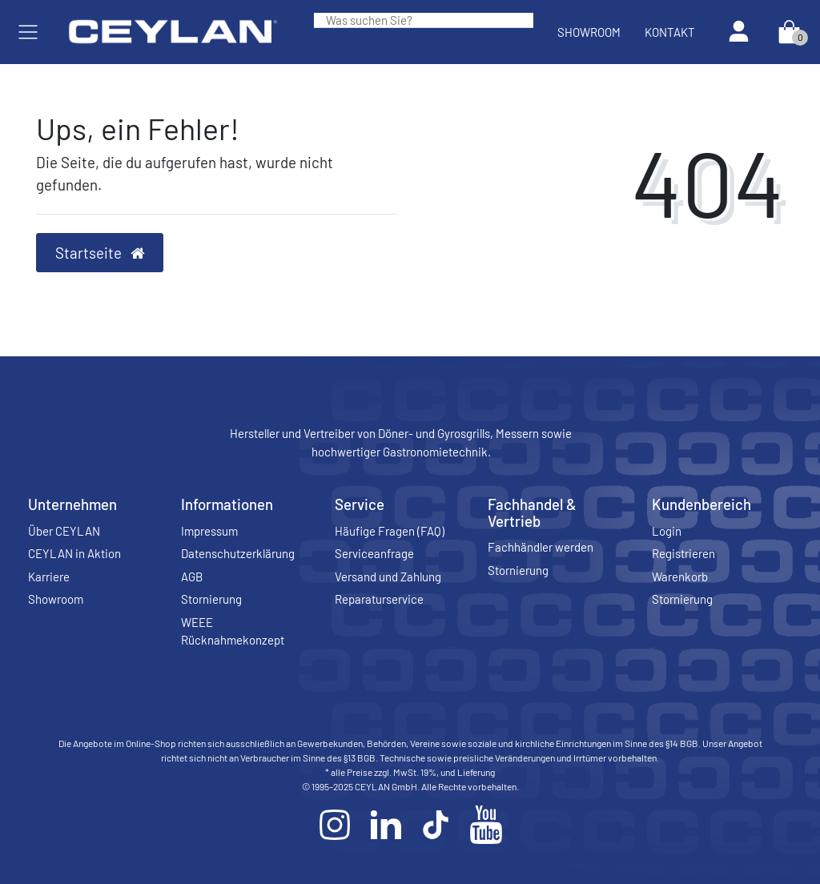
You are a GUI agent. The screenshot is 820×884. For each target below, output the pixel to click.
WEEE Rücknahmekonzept (232, 631)
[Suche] (521, 20)
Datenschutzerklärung (238, 553)
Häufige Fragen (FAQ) (389, 531)
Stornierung (211, 599)
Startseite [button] (100, 252)
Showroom (589, 32)
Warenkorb (680, 576)
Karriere (49, 576)
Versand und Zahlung (388, 576)
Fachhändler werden (540, 547)
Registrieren (683, 553)
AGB (192, 576)
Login (666, 531)
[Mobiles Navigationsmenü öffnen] (28, 32)
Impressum (209, 531)
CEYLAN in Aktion (74, 553)
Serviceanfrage (374, 553)
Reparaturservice (379, 599)
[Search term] (411, 20)
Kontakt (670, 32)
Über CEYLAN (64, 531)
